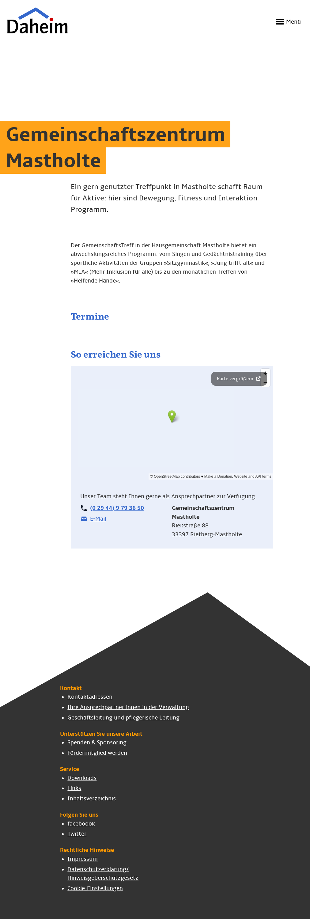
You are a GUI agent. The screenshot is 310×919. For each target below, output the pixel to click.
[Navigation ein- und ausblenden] (287, 22)
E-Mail (93, 518)
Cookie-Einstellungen (95, 888)
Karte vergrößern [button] (239, 379)
